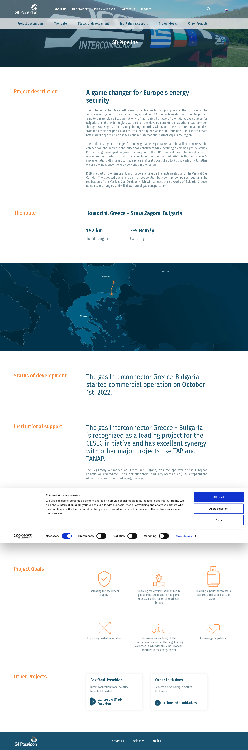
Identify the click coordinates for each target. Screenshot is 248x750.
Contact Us (128, 9)
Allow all (218, 703)
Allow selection (218, 715)
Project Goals (168, 23)
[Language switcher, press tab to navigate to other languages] (226, 10)
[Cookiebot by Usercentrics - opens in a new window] (22, 743)
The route (60, 23)
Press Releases (104, 9)
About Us (60, 9)
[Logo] (25, 9)
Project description (30, 23)
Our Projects (80, 9)
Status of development (93, 23)
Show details (184, 743)
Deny (219, 726)
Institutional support (134, 23)
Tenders (145, 9)
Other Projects (198, 23)
